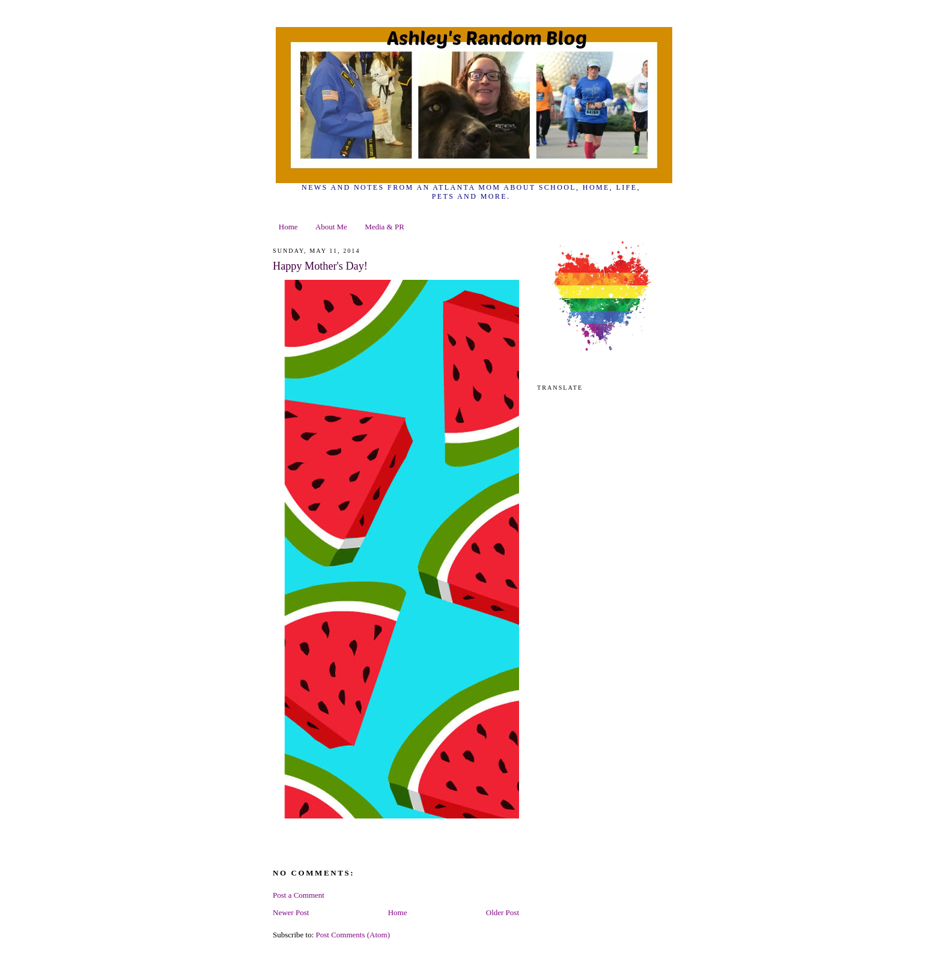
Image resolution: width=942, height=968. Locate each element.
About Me (331, 226)
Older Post (502, 912)
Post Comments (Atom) (353, 934)
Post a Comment (298, 895)
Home (288, 226)
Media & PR (384, 226)
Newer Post (291, 912)
